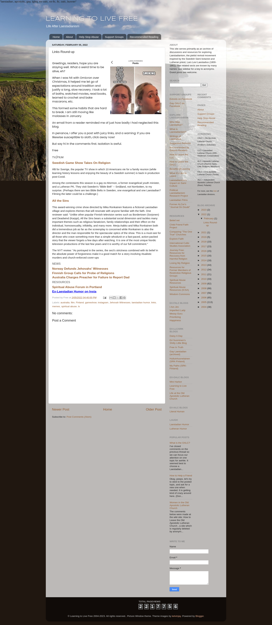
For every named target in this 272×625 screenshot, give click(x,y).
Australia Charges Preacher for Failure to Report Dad (90, 277)
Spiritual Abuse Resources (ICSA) (179, 288)
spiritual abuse (69, 306)
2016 (204, 251)
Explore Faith (177, 238)
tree (215, 191)
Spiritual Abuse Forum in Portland (77, 287)
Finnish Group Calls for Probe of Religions (83, 273)
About (69, 36)
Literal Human (177, 411)
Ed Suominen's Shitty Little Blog (178, 341)
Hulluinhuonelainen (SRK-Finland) (180, 360)
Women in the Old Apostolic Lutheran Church (179, 505)
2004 (204, 307)
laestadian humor (141, 302)
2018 (204, 241)
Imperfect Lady (177, 310)
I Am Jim (174, 307)
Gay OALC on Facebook (177, 104)
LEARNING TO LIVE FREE (92, 19)
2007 (204, 293)
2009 (204, 283)
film (73, 302)
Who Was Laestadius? (176, 123)
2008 (204, 288)
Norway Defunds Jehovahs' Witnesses (80, 268)
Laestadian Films (179, 200)
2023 (204, 209)
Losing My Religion (180, 263)
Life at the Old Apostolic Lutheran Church (179, 396)
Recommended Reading (144, 36)
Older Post (154, 409)
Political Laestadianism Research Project (179, 193)
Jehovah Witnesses (120, 302)
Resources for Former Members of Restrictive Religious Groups (180, 271)
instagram (103, 302)
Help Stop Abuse (89, 36)
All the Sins (60, 200)
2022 (204, 214)
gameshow (91, 302)
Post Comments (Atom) (79, 416)
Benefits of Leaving (180, 169)
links (153, 302)
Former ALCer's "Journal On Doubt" (180, 205)
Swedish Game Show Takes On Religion (81, 163)
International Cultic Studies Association (180, 244)
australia (65, 302)
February (209, 218)
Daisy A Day (176, 336)
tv (79, 306)
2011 (204, 274)
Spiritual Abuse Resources (178, 281)
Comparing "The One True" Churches (181, 233)
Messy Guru (176, 313)
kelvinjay (176, 616)
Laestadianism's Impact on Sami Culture (178, 183)
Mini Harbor (176, 381)
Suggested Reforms (180, 143)
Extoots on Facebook (181, 99)
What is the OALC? (180, 442)
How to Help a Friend (181, 475)
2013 (204, 265)
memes (56, 306)
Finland (80, 302)
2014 (204, 260)
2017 (204, 246)
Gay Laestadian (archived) (178, 353)
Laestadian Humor (179, 424)
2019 (204, 237)
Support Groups (114, 36)
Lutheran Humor (178, 428)
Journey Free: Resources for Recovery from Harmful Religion (178, 254)
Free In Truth (176, 347)
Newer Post (60, 409)
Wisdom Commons (180, 294)
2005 (204, 302)
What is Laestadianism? (178, 130)
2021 (204, 232)
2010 (204, 279)
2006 (204, 297)
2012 (204, 269)
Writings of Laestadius (175, 137)
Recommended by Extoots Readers (179, 149)
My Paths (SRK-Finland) (178, 367)
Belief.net (175, 220)
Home (56, 36)
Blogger (199, 616)
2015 (204, 255)
